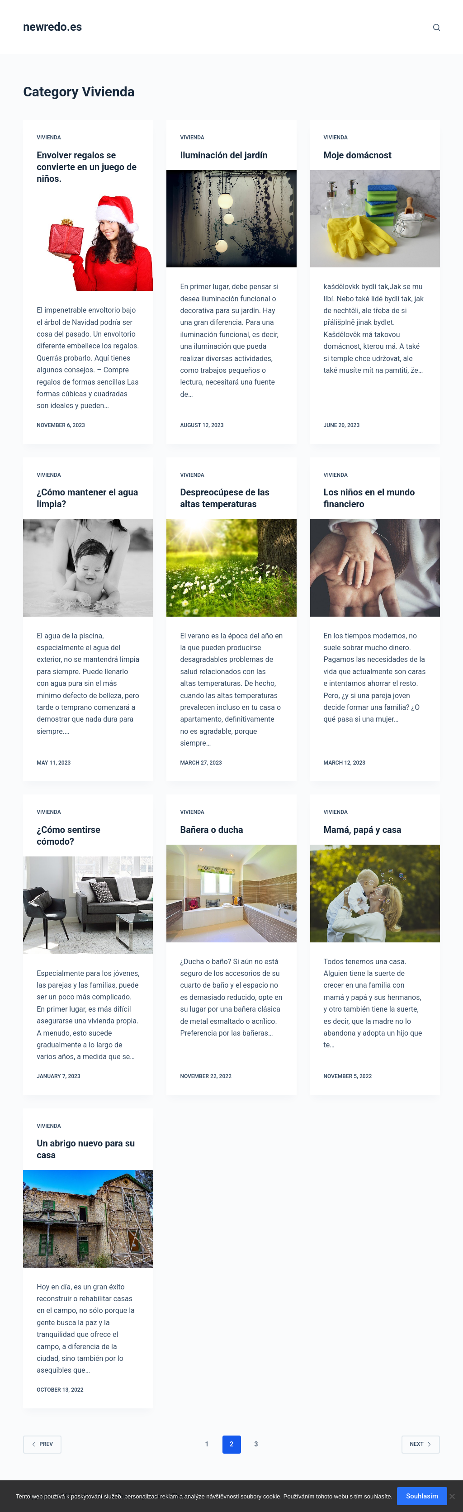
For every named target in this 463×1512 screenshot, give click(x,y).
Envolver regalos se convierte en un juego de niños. (87, 167)
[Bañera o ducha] (231, 893)
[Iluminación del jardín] (231, 218)
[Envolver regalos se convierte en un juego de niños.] (88, 242)
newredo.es (52, 26)
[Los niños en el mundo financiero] (375, 567)
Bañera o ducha (211, 829)
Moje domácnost (358, 155)
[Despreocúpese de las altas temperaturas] (231, 567)
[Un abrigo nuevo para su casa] (88, 1218)
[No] (451, 1496)
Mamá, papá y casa (363, 829)
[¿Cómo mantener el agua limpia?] (88, 567)
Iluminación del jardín (223, 155)
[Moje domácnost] (375, 218)
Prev (42, 1444)
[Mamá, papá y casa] (375, 893)
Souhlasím (422, 1496)
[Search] (436, 27)
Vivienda (49, 137)
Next (420, 1444)
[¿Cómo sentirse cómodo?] (88, 905)
